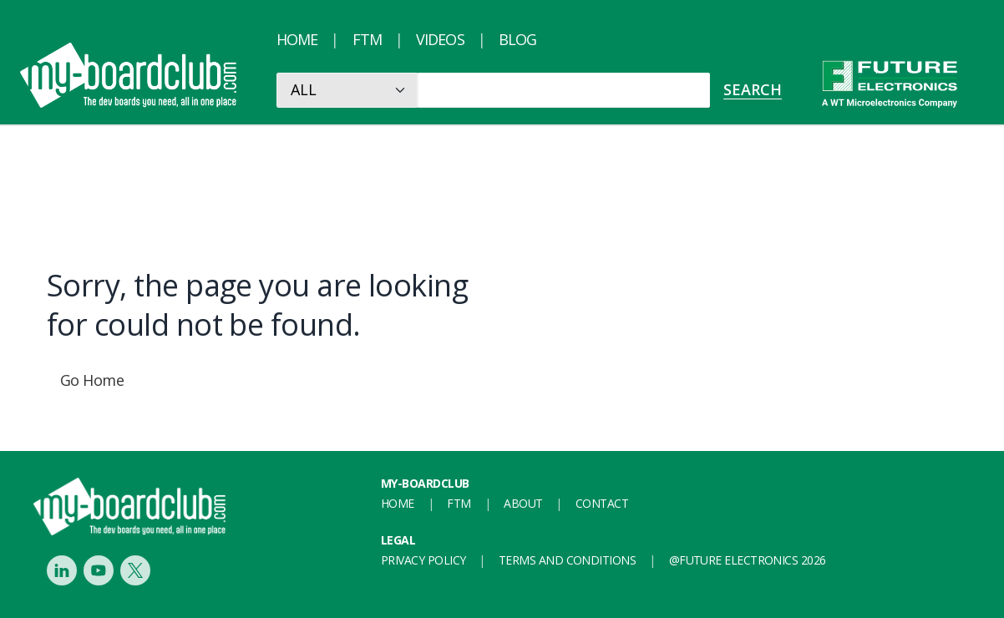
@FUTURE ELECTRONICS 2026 (747, 560)
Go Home (92, 380)
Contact (602, 503)
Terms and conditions (567, 560)
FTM (367, 39)
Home (296, 39)
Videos (440, 39)
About (523, 503)
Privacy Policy (423, 560)
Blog (517, 39)
